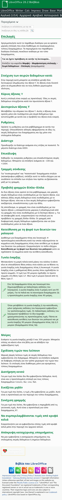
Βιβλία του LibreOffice (31, 463)
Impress (36, 10)
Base (53, 10)
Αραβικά (38, 15)
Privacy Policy (27, 475)
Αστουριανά (51, 15)
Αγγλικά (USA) (9, 15)
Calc (27, 10)
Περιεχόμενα (8, 21)
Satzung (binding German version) (26, 478)
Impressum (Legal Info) (11, 475)
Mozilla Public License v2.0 (27, 482)
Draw (45, 10)
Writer (19, 10)
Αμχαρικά (25, 15)
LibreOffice (7, 10)
